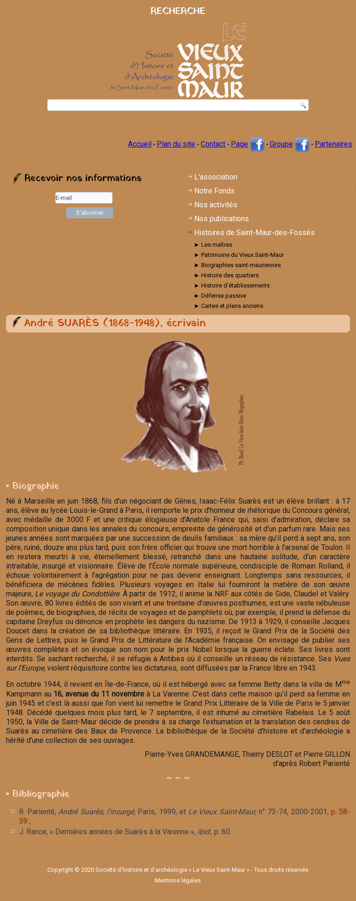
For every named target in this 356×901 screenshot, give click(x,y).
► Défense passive (220, 295)
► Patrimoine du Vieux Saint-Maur (239, 254)
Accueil (140, 144)
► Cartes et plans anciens (228, 305)
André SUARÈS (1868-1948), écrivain (115, 323)
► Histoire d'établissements (232, 285)
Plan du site (176, 144)
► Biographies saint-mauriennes (237, 265)
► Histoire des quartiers (226, 275)
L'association (215, 177)
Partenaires (333, 144)
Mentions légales (178, 880)
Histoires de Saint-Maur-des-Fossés (254, 232)
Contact (213, 144)
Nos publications (221, 218)
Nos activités (215, 204)
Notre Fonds (214, 190)
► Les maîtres (213, 244)
